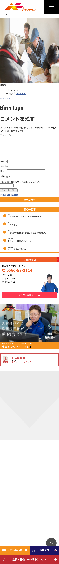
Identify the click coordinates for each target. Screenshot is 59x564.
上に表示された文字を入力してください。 (20, 181)
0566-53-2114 (19, 270)
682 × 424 (5, 98)
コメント (5, 135)
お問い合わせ (12, 550)
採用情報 (40, 550)
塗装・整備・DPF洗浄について (24, 559)
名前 (3, 161)
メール (4, 166)
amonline (21, 93)
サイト (3, 171)
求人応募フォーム (31, 294)
